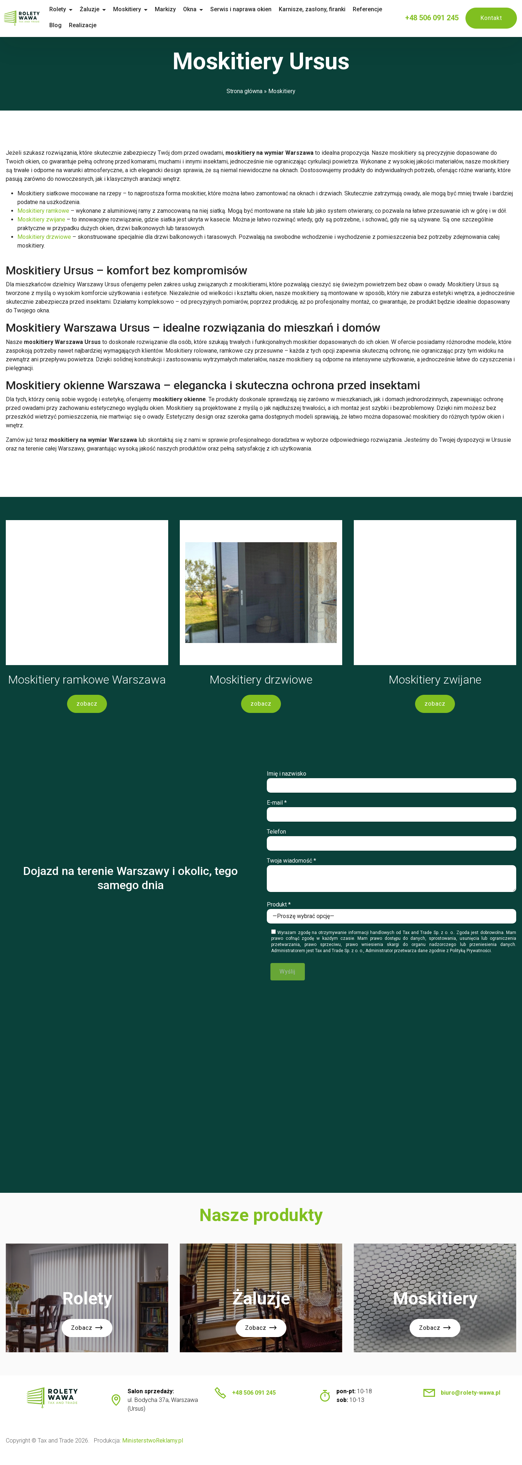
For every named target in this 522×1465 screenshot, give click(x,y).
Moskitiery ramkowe (43, 210)
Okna (202, 9)
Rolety (70, 9)
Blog (68, 25)
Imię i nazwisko (391, 784)
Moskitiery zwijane (41, 219)
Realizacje (95, 25)
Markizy (177, 9)
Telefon (391, 842)
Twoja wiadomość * (391, 877)
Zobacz (87, 1337)
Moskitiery (139, 9)
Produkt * (391, 915)
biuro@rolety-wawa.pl (470, 1401)
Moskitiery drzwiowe (44, 236)
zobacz (87, 705)
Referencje (379, 9)
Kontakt (491, 17)
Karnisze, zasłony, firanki (324, 9)
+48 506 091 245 (432, 17)
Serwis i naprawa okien (253, 9)
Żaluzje (102, 9)
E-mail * (391, 813)
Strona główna (244, 91)
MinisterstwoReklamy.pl (152, 1448)
